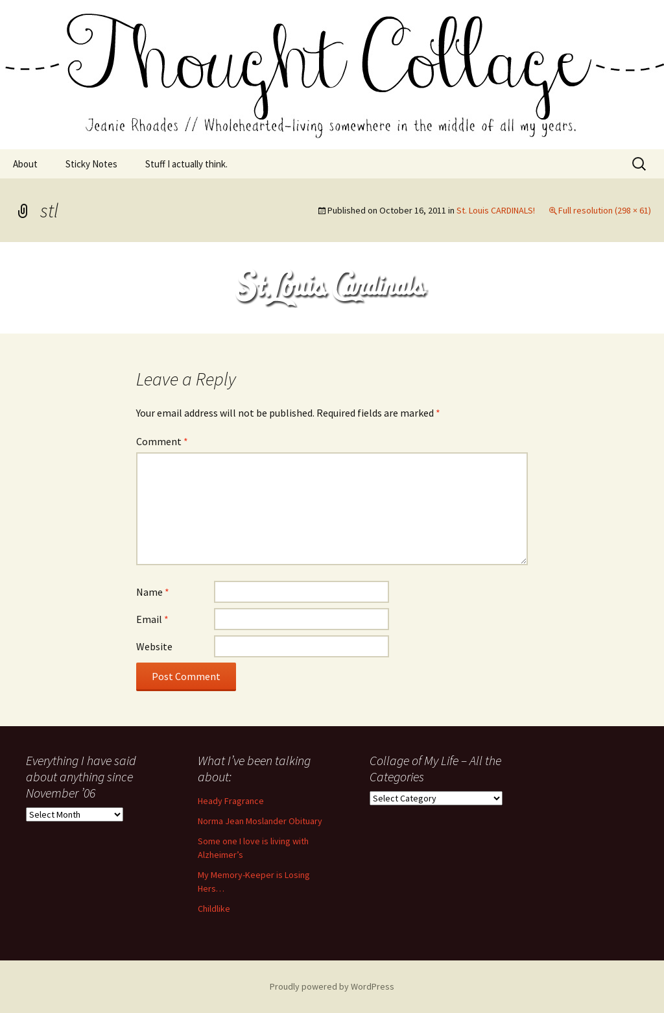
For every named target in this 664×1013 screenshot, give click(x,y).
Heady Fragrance (231, 801)
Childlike (214, 908)
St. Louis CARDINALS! (495, 210)
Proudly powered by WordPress (332, 986)
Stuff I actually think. (186, 164)
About (25, 164)
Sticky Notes (91, 164)
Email (152, 619)
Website (154, 646)
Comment (162, 441)
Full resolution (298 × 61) (604, 210)
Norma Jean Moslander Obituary (260, 821)
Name (152, 591)
